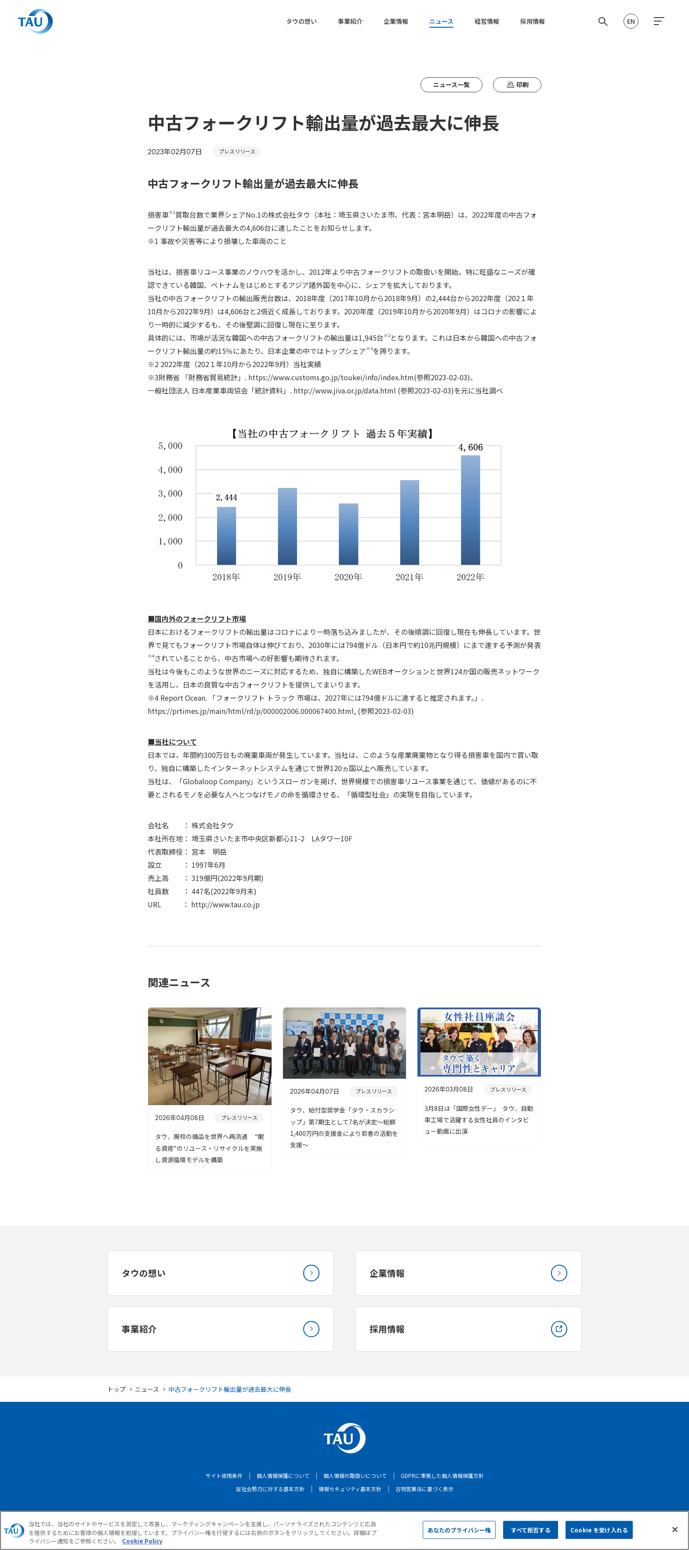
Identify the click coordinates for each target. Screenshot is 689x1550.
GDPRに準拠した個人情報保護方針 (442, 1477)
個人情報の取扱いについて (355, 1477)
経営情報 (487, 21)
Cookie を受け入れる (599, 1532)
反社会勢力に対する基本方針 (270, 1491)
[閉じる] (675, 1532)
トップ (116, 1391)
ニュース (441, 21)
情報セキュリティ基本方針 (350, 1491)
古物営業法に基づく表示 (424, 1491)
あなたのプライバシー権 (459, 1532)
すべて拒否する (531, 1532)
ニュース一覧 (451, 84)
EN (631, 21)
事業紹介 (350, 21)
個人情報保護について (283, 1477)
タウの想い (301, 21)
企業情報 (396, 21)
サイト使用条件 (224, 1477)
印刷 (517, 84)
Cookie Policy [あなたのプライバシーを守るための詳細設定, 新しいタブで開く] (142, 1544)
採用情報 (532, 21)
